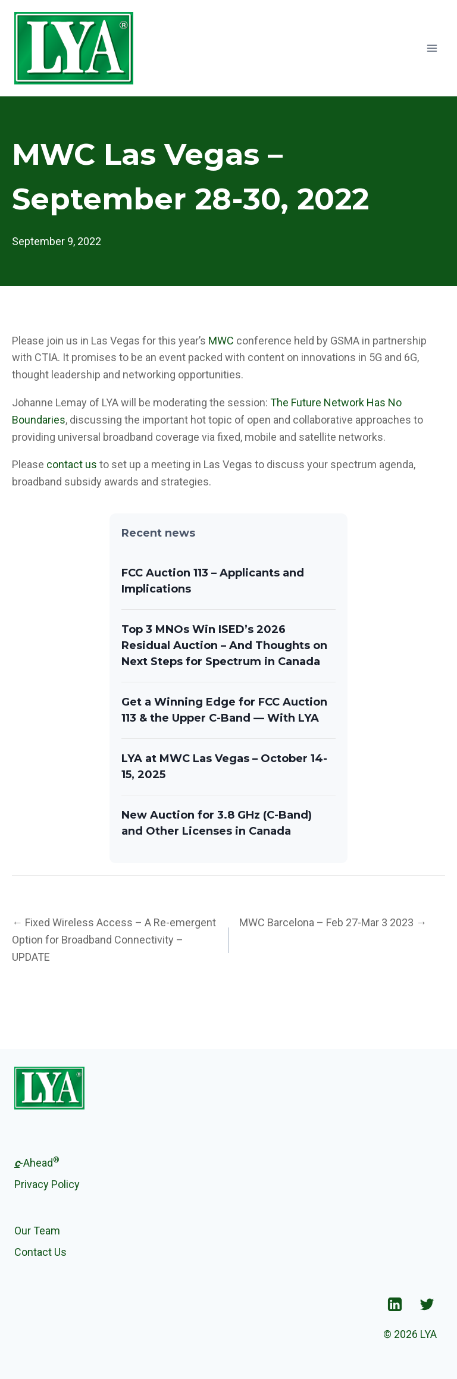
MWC (221, 340)
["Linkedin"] (394, 1304)
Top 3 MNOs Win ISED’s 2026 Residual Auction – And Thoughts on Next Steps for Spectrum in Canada (224, 645)
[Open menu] (432, 48)
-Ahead (37, 1162)
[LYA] (73, 48)
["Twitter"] (427, 1304)
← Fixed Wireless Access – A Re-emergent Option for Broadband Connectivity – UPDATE (114, 939)
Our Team (37, 1230)
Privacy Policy (47, 1184)
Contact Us (40, 1252)
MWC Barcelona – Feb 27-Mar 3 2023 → (333, 922)
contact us (71, 464)
